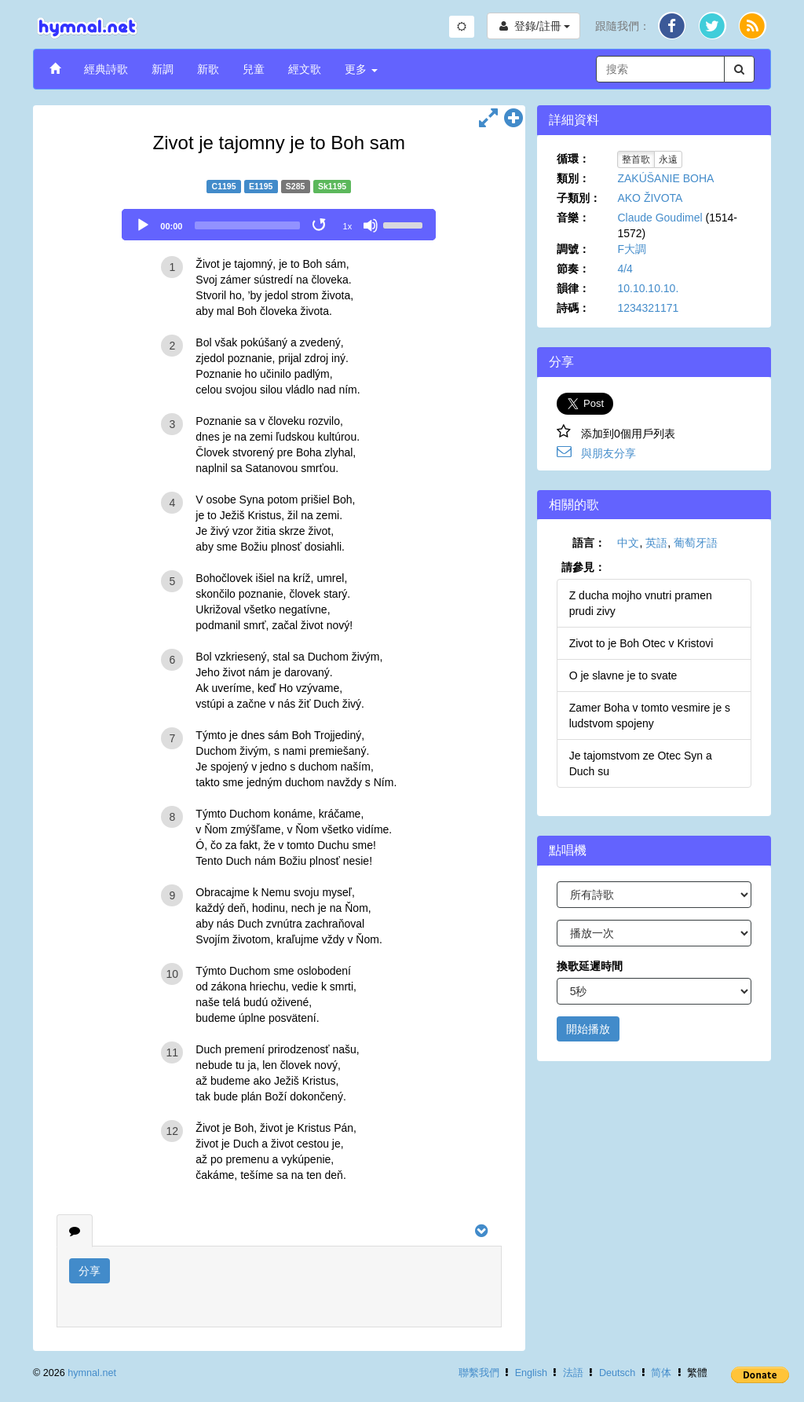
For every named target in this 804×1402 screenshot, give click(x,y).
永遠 (668, 159)
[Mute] (370, 225)
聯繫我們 (479, 1372)
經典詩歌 (106, 69)
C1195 (224, 186)
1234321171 (647, 308)
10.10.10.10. (647, 288)
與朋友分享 (608, 453)
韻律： (573, 288)
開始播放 (588, 1029)
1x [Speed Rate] (348, 226)
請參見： (583, 567)
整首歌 (636, 159)
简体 (661, 1372)
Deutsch (617, 1372)
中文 (628, 542)
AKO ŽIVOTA (649, 198)
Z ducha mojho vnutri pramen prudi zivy (640, 603)
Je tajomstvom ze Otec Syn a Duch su (640, 763)
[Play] (143, 225)
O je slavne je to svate (623, 675)
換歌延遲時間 (590, 966)
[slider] (247, 225)
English (531, 1372)
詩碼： (573, 308)
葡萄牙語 (696, 542)
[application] (279, 224)
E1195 (260, 186)
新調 (163, 69)
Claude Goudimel (659, 217)
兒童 (254, 69)
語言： (588, 542)
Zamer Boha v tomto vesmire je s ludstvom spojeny (649, 715)
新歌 (208, 69)
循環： (573, 158)
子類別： (579, 198)
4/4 (624, 268)
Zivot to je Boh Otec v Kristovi (641, 643)
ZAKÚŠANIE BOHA (665, 178)
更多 (361, 69)
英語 (656, 542)
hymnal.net (92, 1372)
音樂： (573, 217)
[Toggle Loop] (320, 225)
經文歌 (304, 69)
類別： (573, 178)
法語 (573, 1372)
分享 (89, 1271)
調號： (573, 249)
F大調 (631, 249)
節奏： (573, 268)
